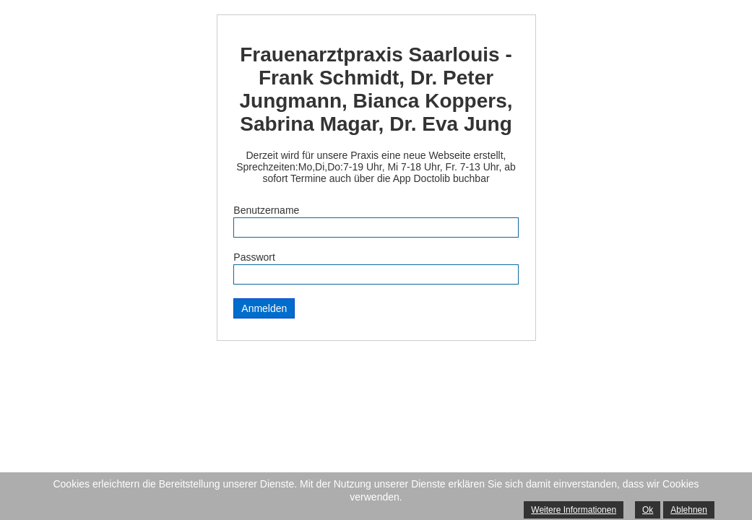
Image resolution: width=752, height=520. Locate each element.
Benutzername (266, 210)
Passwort (254, 257)
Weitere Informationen (573, 510)
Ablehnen (688, 510)
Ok (647, 510)
